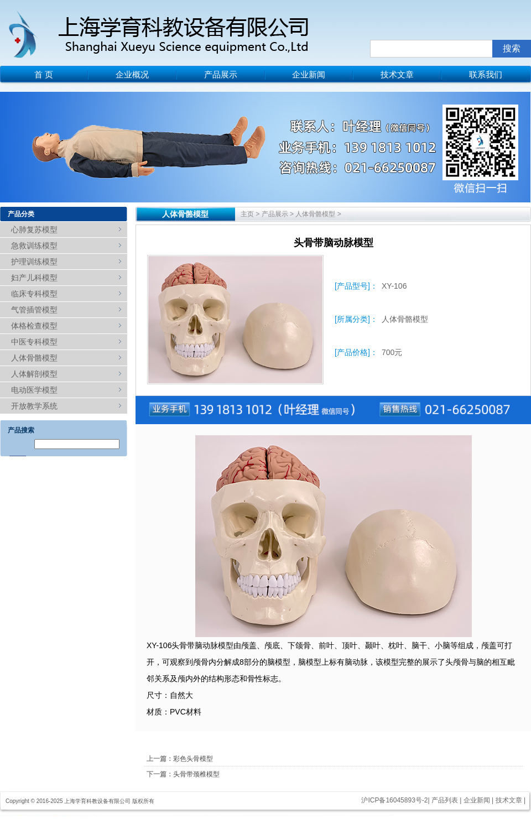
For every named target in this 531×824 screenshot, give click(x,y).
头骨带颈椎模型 (196, 774)
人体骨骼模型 (34, 357)
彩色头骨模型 (193, 759)
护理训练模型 (34, 261)
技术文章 (397, 74)
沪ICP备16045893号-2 (394, 800)
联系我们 (485, 74)
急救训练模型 (34, 245)
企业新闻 (308, 74)
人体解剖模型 (34, 373)
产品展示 (220, 74)
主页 (247, 214)
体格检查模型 (34, 325)
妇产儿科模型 (34, 277)
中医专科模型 (34, 341)
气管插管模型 (34, 309)
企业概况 (132, 74)
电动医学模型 (34, 389)
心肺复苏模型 (34, 229)
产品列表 (444, 800)
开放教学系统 (34, 405)
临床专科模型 (34, 293)
